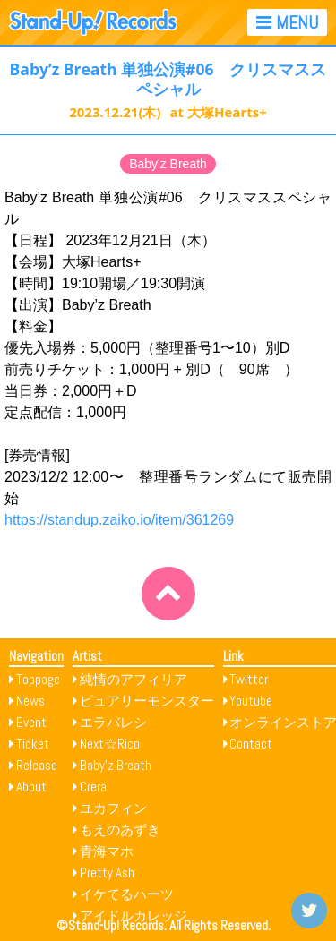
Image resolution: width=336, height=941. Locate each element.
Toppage (38, 679)
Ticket (32, 743)
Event (31, 722)
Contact (250, 743)
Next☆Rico (110, 743)
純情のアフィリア (133, 679)
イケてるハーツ (127, 894)
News (30, 700)
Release (36, 765)
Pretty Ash (107, 872)
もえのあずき (120, 829)
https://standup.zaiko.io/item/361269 (119, 519)
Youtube (250, 700)
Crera (93, 786)
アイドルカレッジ (133, 915)
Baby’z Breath (115, 765)
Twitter (248, 679)
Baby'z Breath (168, 164)
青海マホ (107, 851)
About (31, 786)
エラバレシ (113, 722)
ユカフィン (113, 808)
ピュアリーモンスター (147, 700)
